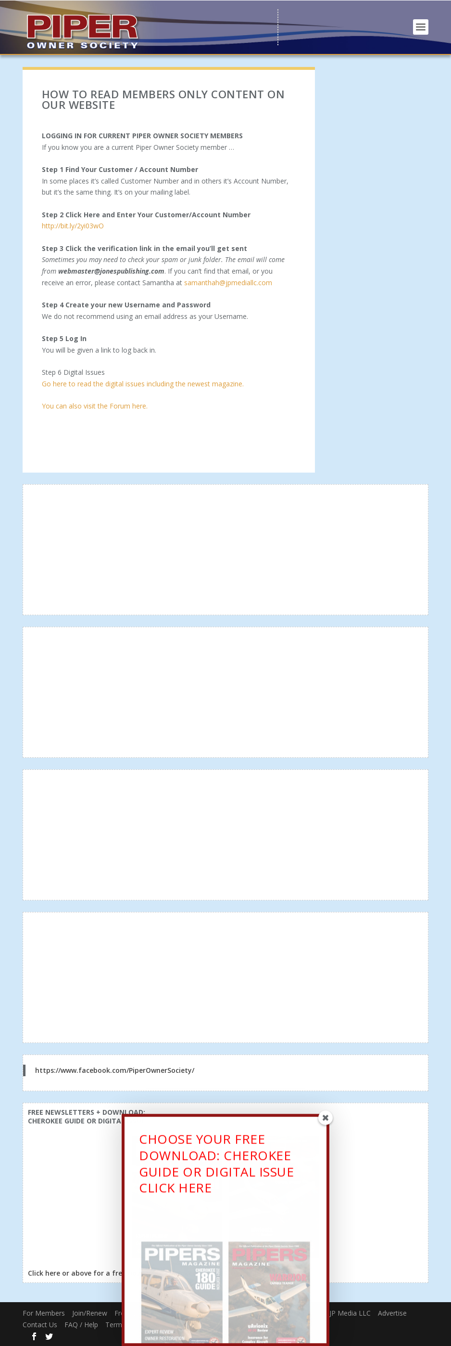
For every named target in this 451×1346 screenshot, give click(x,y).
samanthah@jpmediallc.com (228, 282)
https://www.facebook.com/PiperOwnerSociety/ (114, 1070)
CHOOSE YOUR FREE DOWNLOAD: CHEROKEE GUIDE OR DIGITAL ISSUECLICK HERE (216, 1169)
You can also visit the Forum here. (95, 405)
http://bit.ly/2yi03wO (73, 225)
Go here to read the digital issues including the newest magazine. (143, 383)
